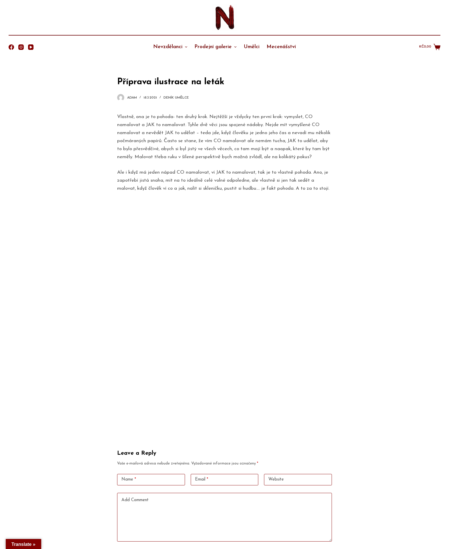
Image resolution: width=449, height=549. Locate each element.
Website (276, 426)
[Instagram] (21, 47)
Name (128, 426)
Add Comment (135, 446)
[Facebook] (11, 47)
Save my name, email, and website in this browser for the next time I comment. (192, 499)
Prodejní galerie (216, 47)
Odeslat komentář (141, 515)
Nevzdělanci (171, 47)
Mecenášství (281, 47)
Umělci (251, 47)
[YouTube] (31, 47)
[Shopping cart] (429, 47)
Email (201, 426)
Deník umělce (176, 97)
